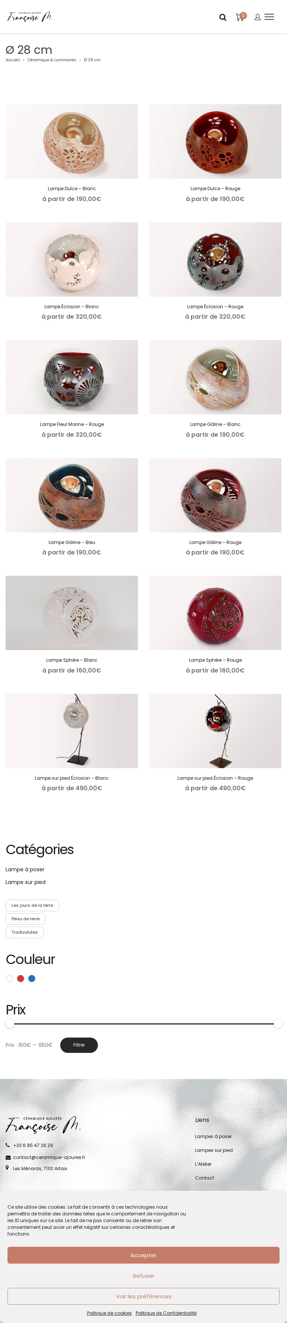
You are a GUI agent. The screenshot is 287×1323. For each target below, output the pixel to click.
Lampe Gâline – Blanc (215, 424)
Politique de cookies (109, 1313)
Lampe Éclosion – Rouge (215, 306)
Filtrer (79, 1045)
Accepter (143, 1255)
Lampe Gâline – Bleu (72, 542)
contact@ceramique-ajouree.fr (49, 1157)
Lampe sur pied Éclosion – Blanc (72, 778)
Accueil (13, 60)
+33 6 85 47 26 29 (33, 1145)
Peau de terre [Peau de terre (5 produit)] (26, 919)
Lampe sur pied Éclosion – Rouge (215, 778)
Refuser (143, 1276)
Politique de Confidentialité (166, 1313)
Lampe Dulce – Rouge (215, 188)
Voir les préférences (144, 1296)
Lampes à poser (213, 1136)
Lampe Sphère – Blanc (72, 660)
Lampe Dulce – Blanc (72, 188)
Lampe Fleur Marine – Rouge (72, 424)
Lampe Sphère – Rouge (215, 660)
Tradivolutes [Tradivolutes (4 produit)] (25, 932)
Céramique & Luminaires (52, 60)
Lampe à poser (25, 869)
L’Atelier (203, 1164)
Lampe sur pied (26, 882)
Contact (204, 1178)
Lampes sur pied (214, 1150)
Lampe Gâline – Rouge (215, 542)
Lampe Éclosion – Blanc (71, 306)
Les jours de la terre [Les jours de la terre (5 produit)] (32, 905)
